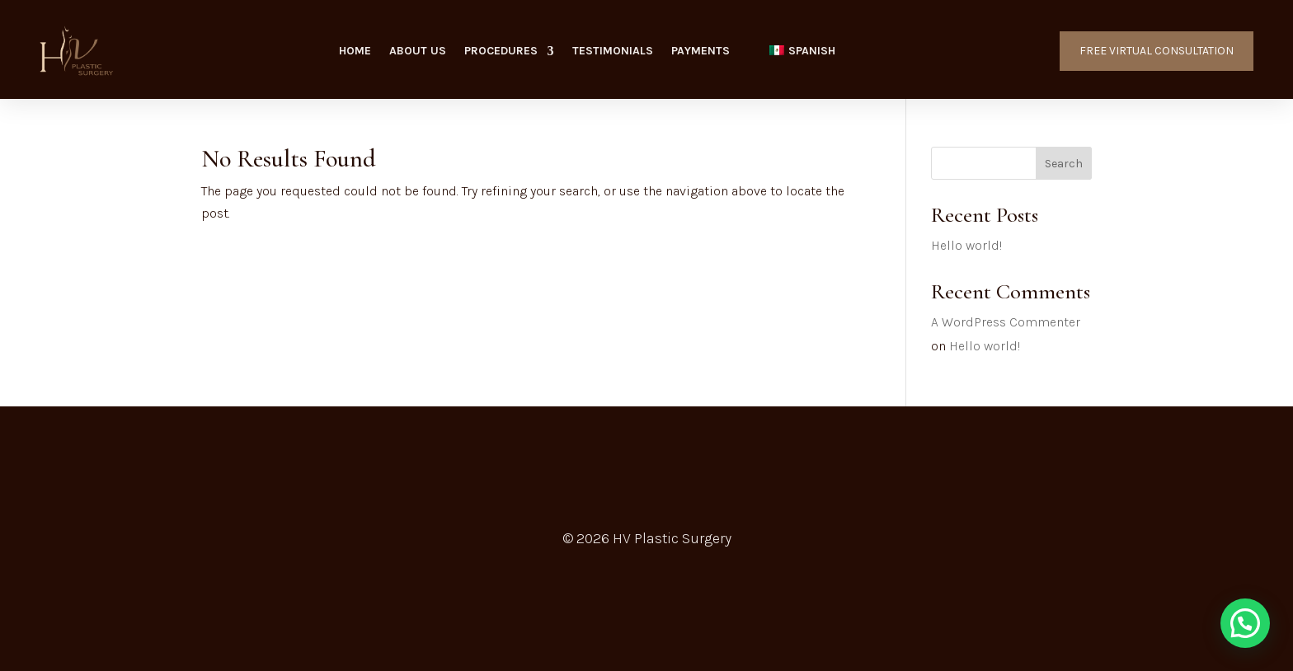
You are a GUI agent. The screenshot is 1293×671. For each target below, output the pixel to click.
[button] (1245, 623)
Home (355, 51)
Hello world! (966, 245)
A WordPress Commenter (1005, 322)
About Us (417, 51)
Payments (700, 51)
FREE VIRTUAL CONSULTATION (1156, 51)
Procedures (501, 51)
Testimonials (612, 51)
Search (1064, 164)
